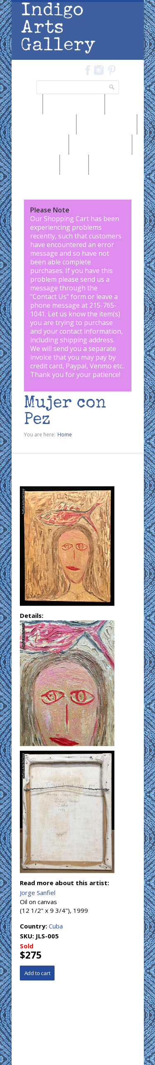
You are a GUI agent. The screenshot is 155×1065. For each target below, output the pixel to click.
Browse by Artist (40, 144)
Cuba (56, 926)
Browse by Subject (100, 144)
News (27, 104)
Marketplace (35, 164)
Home (64, 434)
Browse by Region (73, 104)
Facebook (88, 70)
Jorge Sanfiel (37, 892)
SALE (74, 164)
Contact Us (50, 296)
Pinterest (112, 70)
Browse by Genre (107, 124)
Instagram (99, 70)
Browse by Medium (44, 124)
